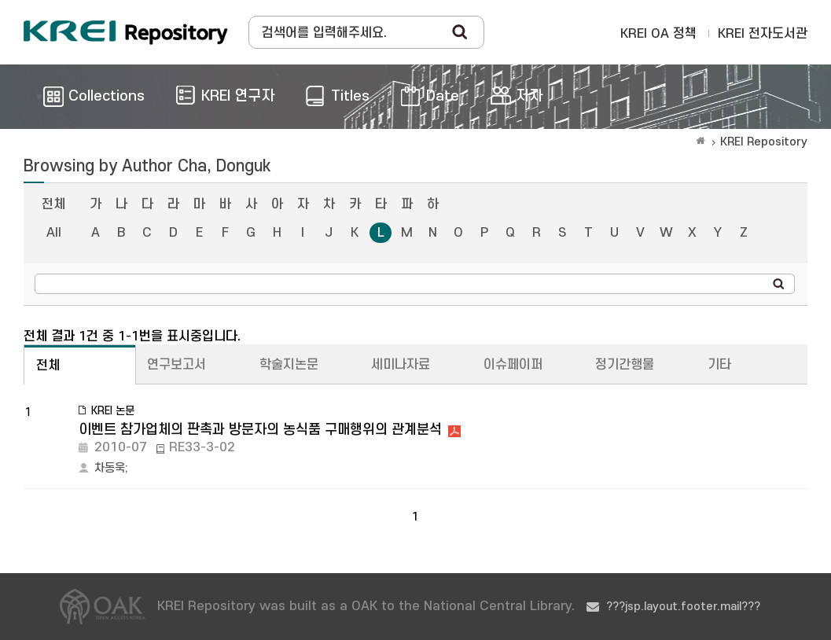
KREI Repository (763, 142)
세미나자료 (400, 365)
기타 (719, 365)
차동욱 (109, 468)
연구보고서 (176, 365)
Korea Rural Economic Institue (126, 32)
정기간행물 (624, 365)
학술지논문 (288, 365)
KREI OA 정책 (658, 34)
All (53, 233)
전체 (53, 204)
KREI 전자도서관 (762, 34)
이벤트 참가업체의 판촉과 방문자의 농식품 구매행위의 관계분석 (260, 429)
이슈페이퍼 (513, 365)
